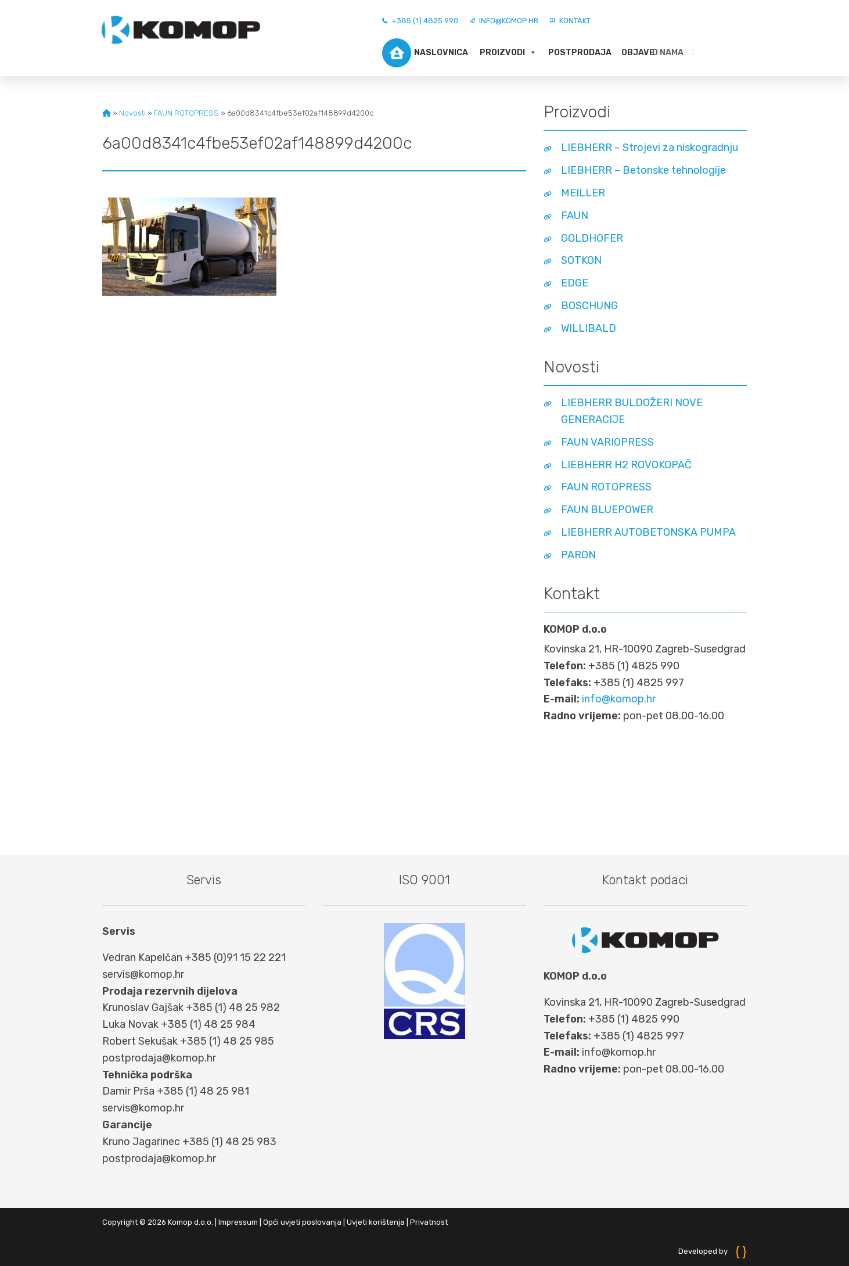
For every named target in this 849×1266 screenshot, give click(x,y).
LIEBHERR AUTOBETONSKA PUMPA (648, 532)
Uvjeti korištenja (376, 1222)
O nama (638, 53)
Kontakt (570, 20)
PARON (578, 554)
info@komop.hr (504, 20)
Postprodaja (578, 53)
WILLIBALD (588, 328)
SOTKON (581, 260)
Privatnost (429, 1222)
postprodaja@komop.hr (159, 1058)
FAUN (574, 215)
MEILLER (583, 193)
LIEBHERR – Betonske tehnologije (643, 170)
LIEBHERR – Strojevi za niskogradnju (649, 147)
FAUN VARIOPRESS (607, 442)
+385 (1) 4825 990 (420, 20)
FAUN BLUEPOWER (607, 509)
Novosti (132, 113)
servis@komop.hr (143, 974)
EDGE (574, 283)
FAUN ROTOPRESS (186, 113)
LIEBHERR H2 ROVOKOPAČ (626, 464)
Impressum (238, 1222)
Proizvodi (508, 53)
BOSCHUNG (589, 305)
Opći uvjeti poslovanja (302, 1222)
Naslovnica (425, 52)
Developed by (712, 1251)
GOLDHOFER (592, 238)
